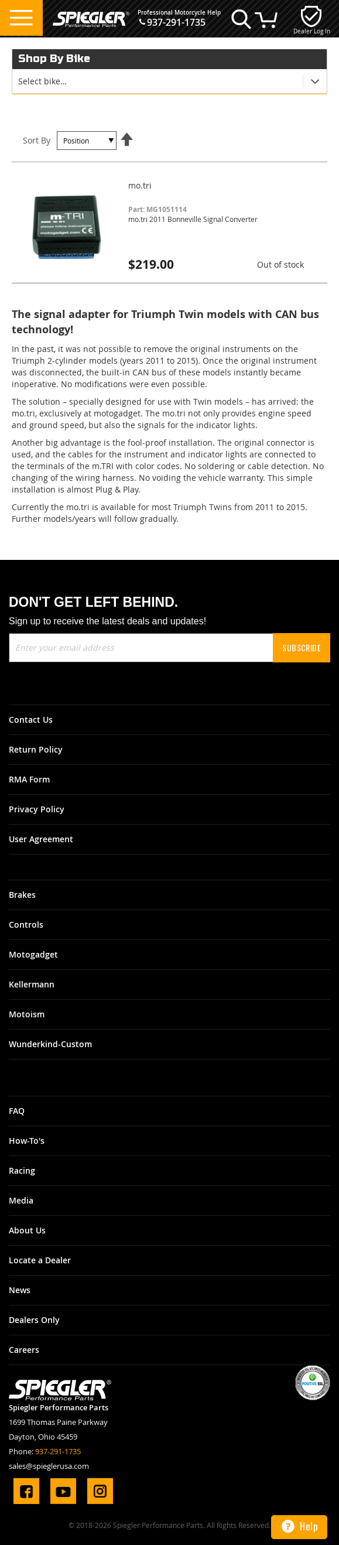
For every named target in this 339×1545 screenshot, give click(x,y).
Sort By (36, 140)
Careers (24, 1349)
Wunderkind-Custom (50, 1044)
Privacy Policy (36, 809)
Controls (26, 924)
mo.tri (140, 185)
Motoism (26, 1014)
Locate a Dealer (40, 1260)
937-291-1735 (176, 22)
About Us (27, 1230)
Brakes (22, 894)
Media (21, 1200)
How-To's (26, 1140)
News (19, 1290)
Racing (22, 1170)
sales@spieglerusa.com (49, 1466)
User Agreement (41, 839)
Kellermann (31, 984)
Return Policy (36, 749)
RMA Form (29, 779)
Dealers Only (34, 1319)
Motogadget (33, 954)
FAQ (17, 1110)
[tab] (169, 81)
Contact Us (31, 719)
